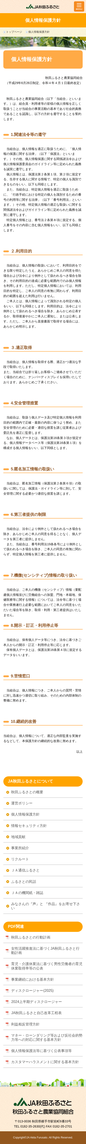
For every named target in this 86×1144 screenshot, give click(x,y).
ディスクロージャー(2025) (32, 990)
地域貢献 (18, 837)
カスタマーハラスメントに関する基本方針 (45, 1062)
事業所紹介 (20, 848)
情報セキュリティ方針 (29, 826)
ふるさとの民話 (23, 882)
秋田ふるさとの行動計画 (30, 937)
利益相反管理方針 (25, 1024)
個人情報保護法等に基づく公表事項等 (41, 1051)
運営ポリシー (22, 803)
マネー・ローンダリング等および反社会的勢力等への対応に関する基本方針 (46, 1037)
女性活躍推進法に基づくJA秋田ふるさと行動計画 (45, 951)
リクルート (20, 859)
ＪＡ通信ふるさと (25, 870)
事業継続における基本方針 (32, 979)
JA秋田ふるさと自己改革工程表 (36, 1013)
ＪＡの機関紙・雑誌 (27, 893)
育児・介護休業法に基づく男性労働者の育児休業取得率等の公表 (46, 966)
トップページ (14, 31)
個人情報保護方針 (25, 814)
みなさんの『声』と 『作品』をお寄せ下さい (45, 906)
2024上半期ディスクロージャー (36, 1002)
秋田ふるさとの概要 (27, 792)
